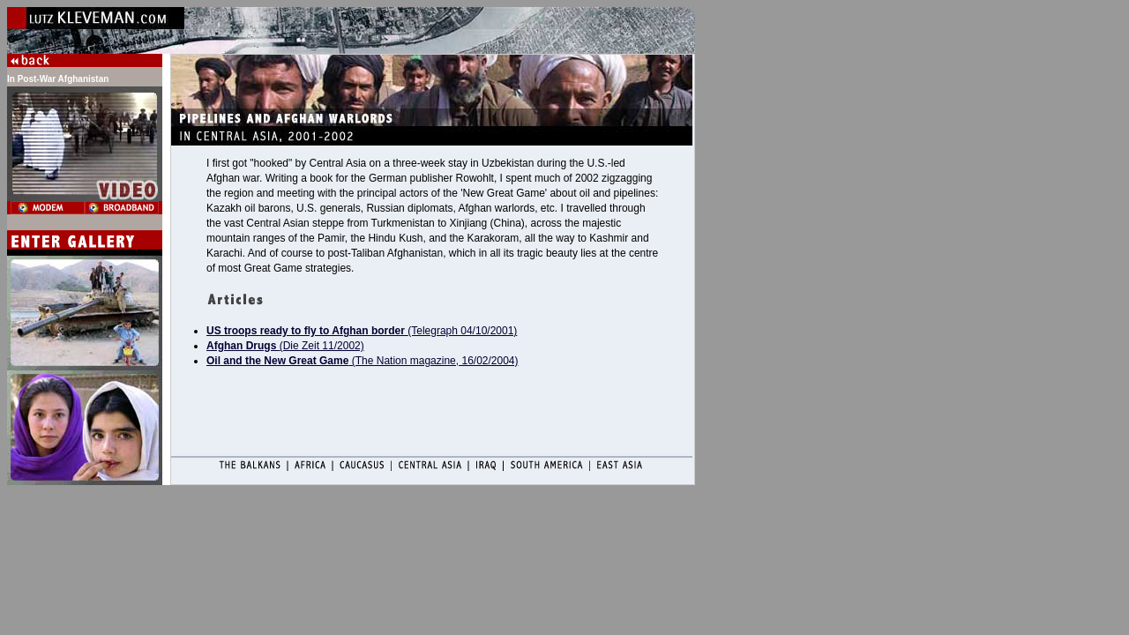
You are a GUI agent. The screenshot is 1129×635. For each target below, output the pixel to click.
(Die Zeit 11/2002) (285, 346)
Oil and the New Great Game (277, 361)
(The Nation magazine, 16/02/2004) (433, 361)
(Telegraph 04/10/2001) (361, 331)
